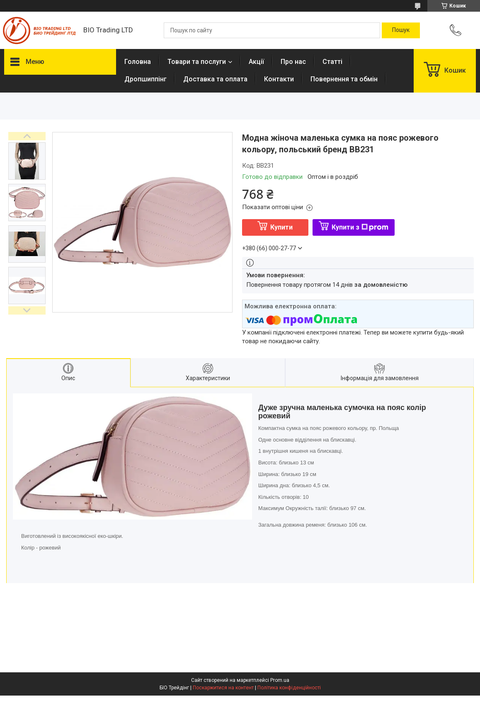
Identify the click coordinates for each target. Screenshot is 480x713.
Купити (281, 227)
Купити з (360, 227)
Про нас (293, 62)
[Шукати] (401, 30)
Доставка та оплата (215, 79)
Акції (256, 62)
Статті (332, 62)
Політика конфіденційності (289, 688)
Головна (137, 62)
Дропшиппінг (145, 79)
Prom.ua (279, 680)
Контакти (279, 79)
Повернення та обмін (344, 79)
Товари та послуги (196, 62)
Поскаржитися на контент (223, 688)
